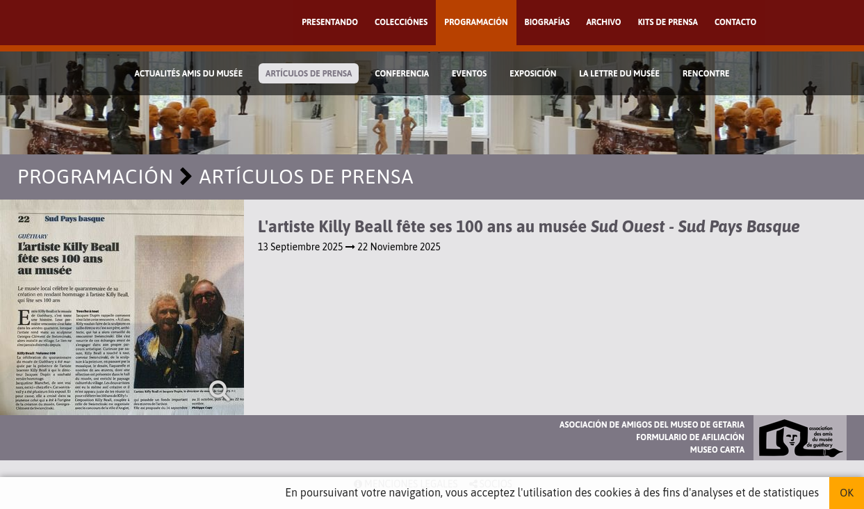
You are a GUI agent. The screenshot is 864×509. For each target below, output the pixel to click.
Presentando (330, 22)
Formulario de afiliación (690, 437)
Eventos (469, 74)
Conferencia (402, 74)
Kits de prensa (668, 22)
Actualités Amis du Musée (188, 74)
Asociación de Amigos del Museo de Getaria (652, 425)
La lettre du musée (619, 74)
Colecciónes (401, 22)
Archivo (603, 22)
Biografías (547, 22)
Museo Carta (717, 450)
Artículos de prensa (309, 74)
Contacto (735, 22)
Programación (475, 22)
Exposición (533, 74)
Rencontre (706, 74)
